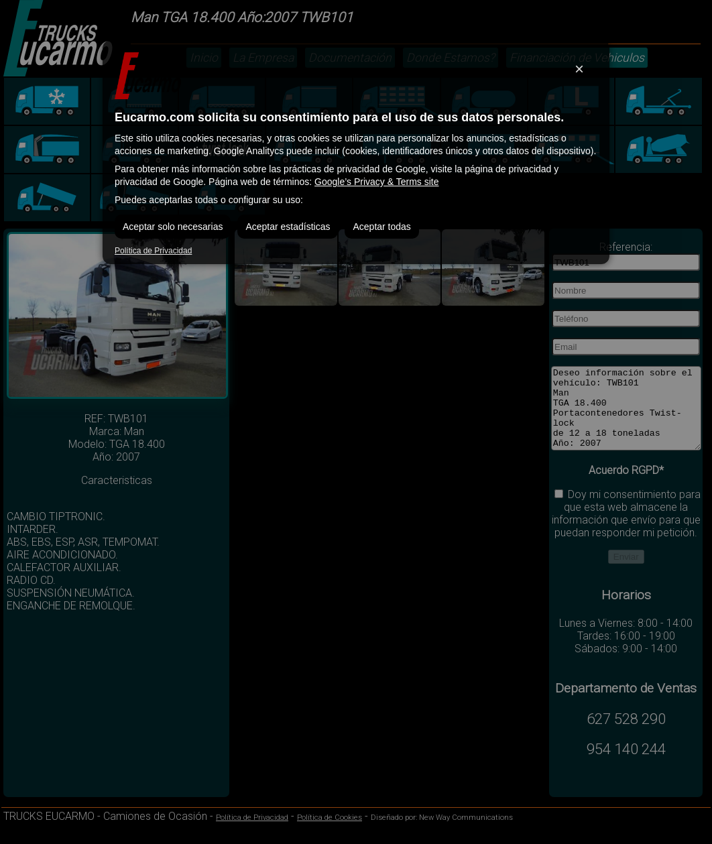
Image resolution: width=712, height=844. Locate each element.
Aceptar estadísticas (287, 226)
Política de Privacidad (153, 250)
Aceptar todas (381, 226)
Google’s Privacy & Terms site (376, 181)
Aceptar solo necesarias (173, 226)
